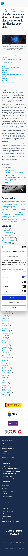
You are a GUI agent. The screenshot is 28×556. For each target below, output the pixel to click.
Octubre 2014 (5, 390)
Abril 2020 (4, 342)
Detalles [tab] (15, 251)
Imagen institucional (7, 511)
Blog (14, 189)
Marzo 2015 (5, 382)
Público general (15, 67)
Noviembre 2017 (6, 349)
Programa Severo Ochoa (8, 479)
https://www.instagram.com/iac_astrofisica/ (10, 542)
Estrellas (4, 72)
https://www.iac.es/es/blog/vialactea (23, 542)
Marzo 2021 (5, 323)
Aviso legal (5, 493)
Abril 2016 (4, 362)
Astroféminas (5, 229)
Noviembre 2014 (6, 389)
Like (2, 88)
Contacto (4, 443)
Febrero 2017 (5, 354)
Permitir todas (14, 297)
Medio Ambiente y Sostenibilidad (11, 471)
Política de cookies (7, 496)
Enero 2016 (5, 365)
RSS (3, 513)
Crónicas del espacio (7, 234)
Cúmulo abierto (6, 235)
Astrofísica (5, 78)
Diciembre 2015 (6, 367)
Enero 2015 (5, 385)
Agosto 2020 (5, 335)
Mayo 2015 (5, 379)
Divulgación (5, 80)
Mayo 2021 (5, 320)
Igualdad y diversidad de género (10, 468)
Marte (3, 66)
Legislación (5, 461)
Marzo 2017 (5, 352)
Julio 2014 (4, 396)
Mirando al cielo (12, 62)
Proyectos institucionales (9, 473)
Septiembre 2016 (6, 357)
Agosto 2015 (5, 374)
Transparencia (6, 463)
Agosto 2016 (5, 359)
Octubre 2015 (5, 370)
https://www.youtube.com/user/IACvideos (17, 542)
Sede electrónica (6, 516)
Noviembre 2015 (6, 369)
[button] (14, 39)
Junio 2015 (5, 377)
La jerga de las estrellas (8, 239)
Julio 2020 (4, 337)
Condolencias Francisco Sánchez (11, 521)
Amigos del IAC (6, 481)
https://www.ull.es (13, 423)
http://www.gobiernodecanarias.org (13, 414)
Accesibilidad (5, 499)
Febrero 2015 (5, 384)
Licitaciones (5, 508)
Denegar (14, 307)
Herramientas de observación (9, 82)
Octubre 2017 (5, 350)
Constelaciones (6, 68)
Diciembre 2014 (6, 387)
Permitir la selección (14, 302)
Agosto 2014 (5, 394)
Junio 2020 (5, 339)
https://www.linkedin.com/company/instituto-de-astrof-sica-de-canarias (14, 542)
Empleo (4, 506)
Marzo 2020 (5, 344)
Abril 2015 (4, 380)
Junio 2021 (5, 318)
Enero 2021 (5, 327)
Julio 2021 (4, 317)
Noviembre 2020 (6, 330)
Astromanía (5, 230)
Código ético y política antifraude (11, 466)
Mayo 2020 (5, 340)
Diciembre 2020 (6, 328)
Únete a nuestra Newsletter (14, 532)
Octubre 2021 (5, 312)
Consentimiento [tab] (6, 251)
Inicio (3, 9)
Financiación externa (7, 476)
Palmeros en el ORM (7, 244)
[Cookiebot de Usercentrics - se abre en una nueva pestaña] (20, 247)
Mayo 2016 (5, 360)
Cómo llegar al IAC (7, 446)
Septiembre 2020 (6, 333)
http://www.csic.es (13, 432)
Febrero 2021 (5, 325)
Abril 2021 (4, 322)
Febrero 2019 (5, 345)
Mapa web (4, 488)
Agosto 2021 (5, 315)
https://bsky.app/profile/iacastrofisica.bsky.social (20, 542)
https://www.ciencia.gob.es (13, 405)
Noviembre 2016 (6, 355)
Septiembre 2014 (6, 392)
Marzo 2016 (5, 364)
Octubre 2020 (5, 332)
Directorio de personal (8, 448)
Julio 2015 (4, 375)
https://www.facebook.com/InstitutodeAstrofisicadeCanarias (7, 542)
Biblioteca (4, 451)
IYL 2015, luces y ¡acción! (8, 237)
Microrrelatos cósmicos (8, 240)
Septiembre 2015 (6, 372)
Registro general (6, 453)
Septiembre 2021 (6, 313)
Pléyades (4, 70)
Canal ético (5, 519)
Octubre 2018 (5, 347)
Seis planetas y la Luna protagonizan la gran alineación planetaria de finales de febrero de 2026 (13, 209)
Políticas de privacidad (8, 491)
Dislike (5, 88)
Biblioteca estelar (6, 232)
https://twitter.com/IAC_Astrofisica (4, 542)
